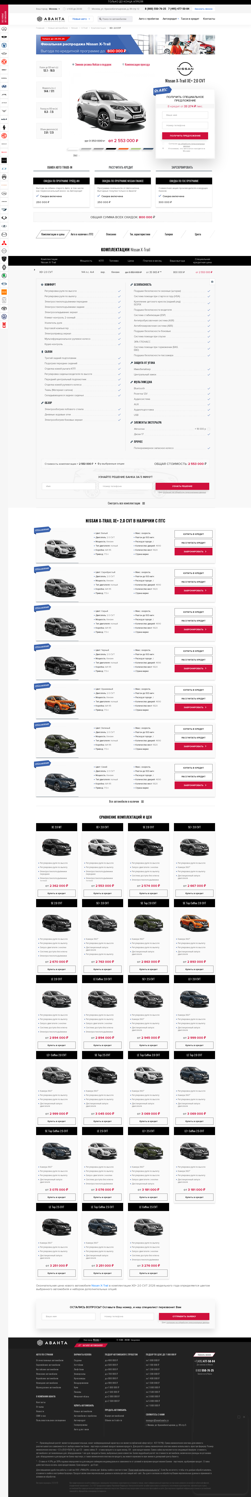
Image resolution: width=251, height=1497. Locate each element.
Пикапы (77, 1391)
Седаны (78, 1360)
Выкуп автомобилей (114, 1415)
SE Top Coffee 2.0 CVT (194, 903)
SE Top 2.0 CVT (149, 903)
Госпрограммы (81, 1424)
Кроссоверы (79, 1378)
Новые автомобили (83, 1411)
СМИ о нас (41, 1415)
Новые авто (80, 18)
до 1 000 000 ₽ (112, 1387)
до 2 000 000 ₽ (112, 1396)
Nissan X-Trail (99, 1285)
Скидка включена (51, 196)
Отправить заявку (184, 1316)
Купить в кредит (193, 534)
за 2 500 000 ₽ (153, 1391)
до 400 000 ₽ (111, 1360)
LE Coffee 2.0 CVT (102, 979)
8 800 (205, 1370)
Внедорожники (81, 1382)
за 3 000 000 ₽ (153, 1396)
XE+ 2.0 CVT (102, 827)
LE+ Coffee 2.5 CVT (194, 1131)
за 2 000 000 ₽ (153, 1387)
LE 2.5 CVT (102, 1131)
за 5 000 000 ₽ (153, 1400)
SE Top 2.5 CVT (102, 1055)
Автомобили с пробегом (85, 1415)
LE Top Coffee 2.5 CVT (102, 1207)
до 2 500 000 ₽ (112, 1400)
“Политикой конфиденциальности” (144, 1469)
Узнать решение (182, 486)
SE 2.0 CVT (148, 827)
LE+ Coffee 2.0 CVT (57, 1055)
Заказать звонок (204, 9)
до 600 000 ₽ (111, 1369)
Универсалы (80, 1373)
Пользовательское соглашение (51, 1420)
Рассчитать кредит (194, 542)
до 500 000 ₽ (111, 1364)
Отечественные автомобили (50, 1360)
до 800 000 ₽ (111, 1378)
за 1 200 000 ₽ (153, 1369)
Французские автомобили (48, 1387)
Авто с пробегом (149, 18)
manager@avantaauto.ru (157, 1420)
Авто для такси (81, 1429)
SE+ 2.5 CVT (148, 979)
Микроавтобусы (81, 1396)
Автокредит (170, 18)
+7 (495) (205, 1361)
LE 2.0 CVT (56, 979)
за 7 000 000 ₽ (153, 1405)
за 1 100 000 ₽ (152, 1364)
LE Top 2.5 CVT (56, 1207)
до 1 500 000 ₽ (112, 1391)
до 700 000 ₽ (111, 1373)
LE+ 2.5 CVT (148, 1131)
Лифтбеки (79, 1369)
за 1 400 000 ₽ (153, 1378)
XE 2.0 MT (57, 827)
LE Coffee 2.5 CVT (148, 1207)
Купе (76, 1387)
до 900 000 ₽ (111, 1382)
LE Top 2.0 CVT (194, 1055)
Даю (182, 492)
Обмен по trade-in (113, 1420)
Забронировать (193, 551)
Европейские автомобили (48, 1364)
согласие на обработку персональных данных (184, 492)
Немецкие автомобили (47, 1382)
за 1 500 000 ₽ (153, 1382)
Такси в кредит (190, 18)
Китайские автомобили (47, 1369)
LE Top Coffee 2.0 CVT (148, 1055)
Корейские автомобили (47, 1378)
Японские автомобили (46, 1373)
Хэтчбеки (78, 1364)
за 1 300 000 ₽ (153, 1373)
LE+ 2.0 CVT (194, 979)
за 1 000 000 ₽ (153, 1360)
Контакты (209, 18)
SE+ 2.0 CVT (194, 827)
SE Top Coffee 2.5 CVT (56, 1131)
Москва (53, 9)
